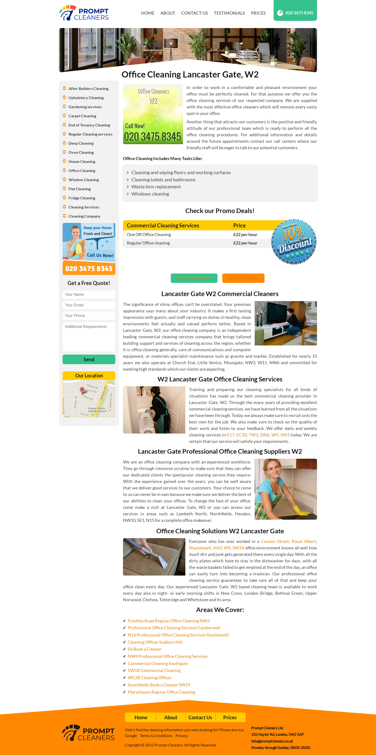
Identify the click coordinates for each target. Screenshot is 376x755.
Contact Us (194, 13)
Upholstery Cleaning (86, 97)
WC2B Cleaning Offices (149, 677)
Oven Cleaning (81, 152)
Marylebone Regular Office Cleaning (161, 692)
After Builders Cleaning (88, 88)
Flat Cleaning (80, 188)
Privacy (182, 735)
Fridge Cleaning (82, 198)
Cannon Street (275, 541)
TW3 (253, 434)
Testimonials (229, 13)
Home (147, 13)
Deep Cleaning (81, 143)
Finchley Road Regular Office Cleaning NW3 (169, 620)
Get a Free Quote (194, 278)
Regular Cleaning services (90, 134)
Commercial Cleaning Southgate (158, 663)
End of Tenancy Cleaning (89, 125)
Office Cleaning (82, 170)
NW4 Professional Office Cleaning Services (168, 656)
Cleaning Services (84, 207)
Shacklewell (200, 547)
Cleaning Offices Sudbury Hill (155, 642)
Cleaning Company (84, 216)
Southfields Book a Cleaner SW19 (159, 684)
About (167, 13)
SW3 (284, 434)
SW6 (264, 434)
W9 (274, 434)
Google (131, 735)
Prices (258, 13)
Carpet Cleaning (82, 115)
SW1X (238, 547)
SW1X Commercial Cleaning (154, 670)
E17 (230, 434)
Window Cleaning (84, 179)
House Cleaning (82, 161)
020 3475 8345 (295, 13)
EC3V (241, 434)
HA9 (217, 547)
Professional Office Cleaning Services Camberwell (174, 627)
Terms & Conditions (156, 735)
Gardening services (85, 106)
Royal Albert (304, 541)
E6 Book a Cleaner (144, 649)
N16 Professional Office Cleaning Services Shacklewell (178, 634)
